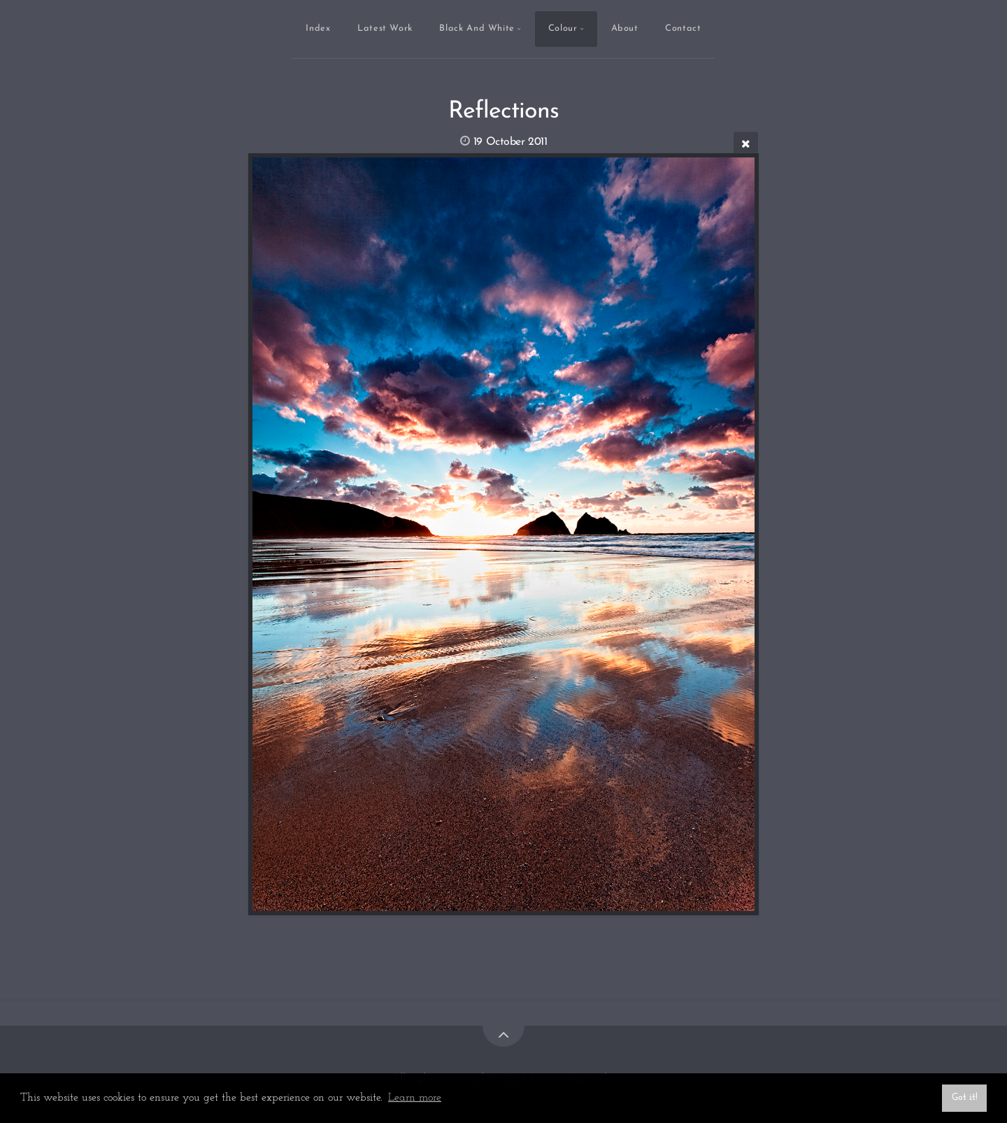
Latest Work (385, 28)
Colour (563, 28)
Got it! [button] (965, 1097)
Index (318, 28)
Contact (683, 28)
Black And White (477, 28)
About (624, 28)
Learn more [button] (414, 1097)
